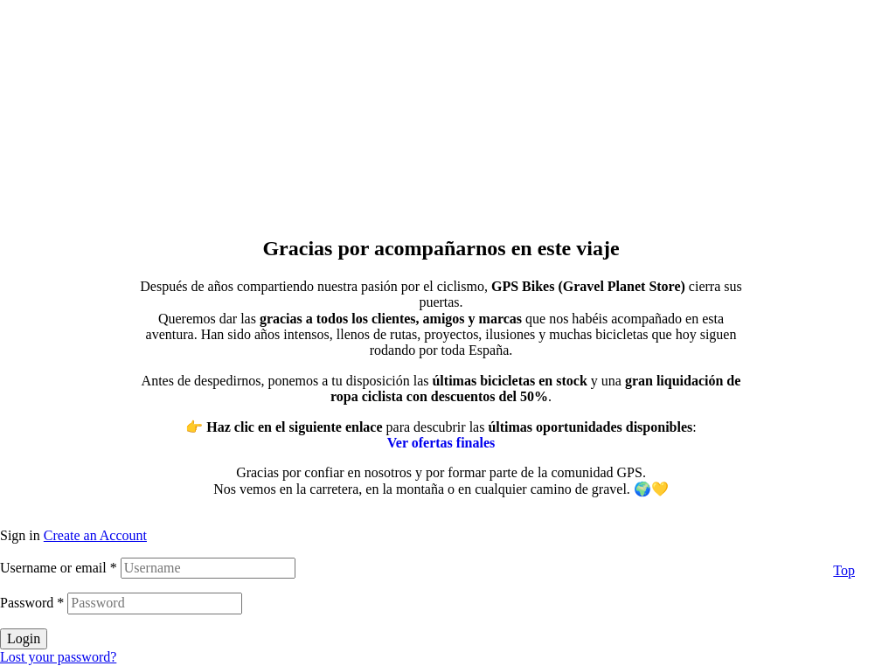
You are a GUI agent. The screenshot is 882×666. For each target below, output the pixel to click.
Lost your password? (58, 656)
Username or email (58, 567)
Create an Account (95, 535)
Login (23, 638)
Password (32, 602)
